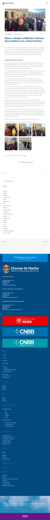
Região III (4, 389)
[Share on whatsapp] (26, 162)
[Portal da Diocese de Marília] (8, 3)
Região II (4, 387)
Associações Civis (6, 444)
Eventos (5, 467)
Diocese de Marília (9, 181)
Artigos (3, 477)
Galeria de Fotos (5, 482)
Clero (4, 393)
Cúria (5, 366)
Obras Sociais (5, 374)
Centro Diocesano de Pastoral (10, 369)
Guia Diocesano (5, 377)
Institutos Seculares (6, 440)
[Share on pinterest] (23, 162)
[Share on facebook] (18, 162)
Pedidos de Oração (8, 463)
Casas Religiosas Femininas (8, 437)
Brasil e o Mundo (6, 459)
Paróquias (5, 382)
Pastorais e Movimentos (10, 405)
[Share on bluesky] (28, 162)
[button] (47, 3)
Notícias (5, 448)
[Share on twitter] (20, 162)
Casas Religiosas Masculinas (8, 438)
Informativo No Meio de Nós (8, 485)
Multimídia (6, 471)
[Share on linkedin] (25, 162)
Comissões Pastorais (6, 409)
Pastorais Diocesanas (6, 419)
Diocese (5, 351)
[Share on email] (32, 162)
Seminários (4, 360)
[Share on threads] (21, 162)
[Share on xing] (30, 162)
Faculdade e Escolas (6, 435)
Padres (3, 399)
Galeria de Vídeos (6, 484)
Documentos (5, 478)
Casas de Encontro (6, 375)
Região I (4, 385)
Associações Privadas (6, 442)
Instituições (6, 431)
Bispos (5, 357)
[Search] (25, 173)
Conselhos (6, 368)
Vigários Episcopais (8, 371)
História (4, 354)
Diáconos (4, 400)
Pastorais (4, 457)
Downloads (4, 480)
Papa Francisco (9, 34)
